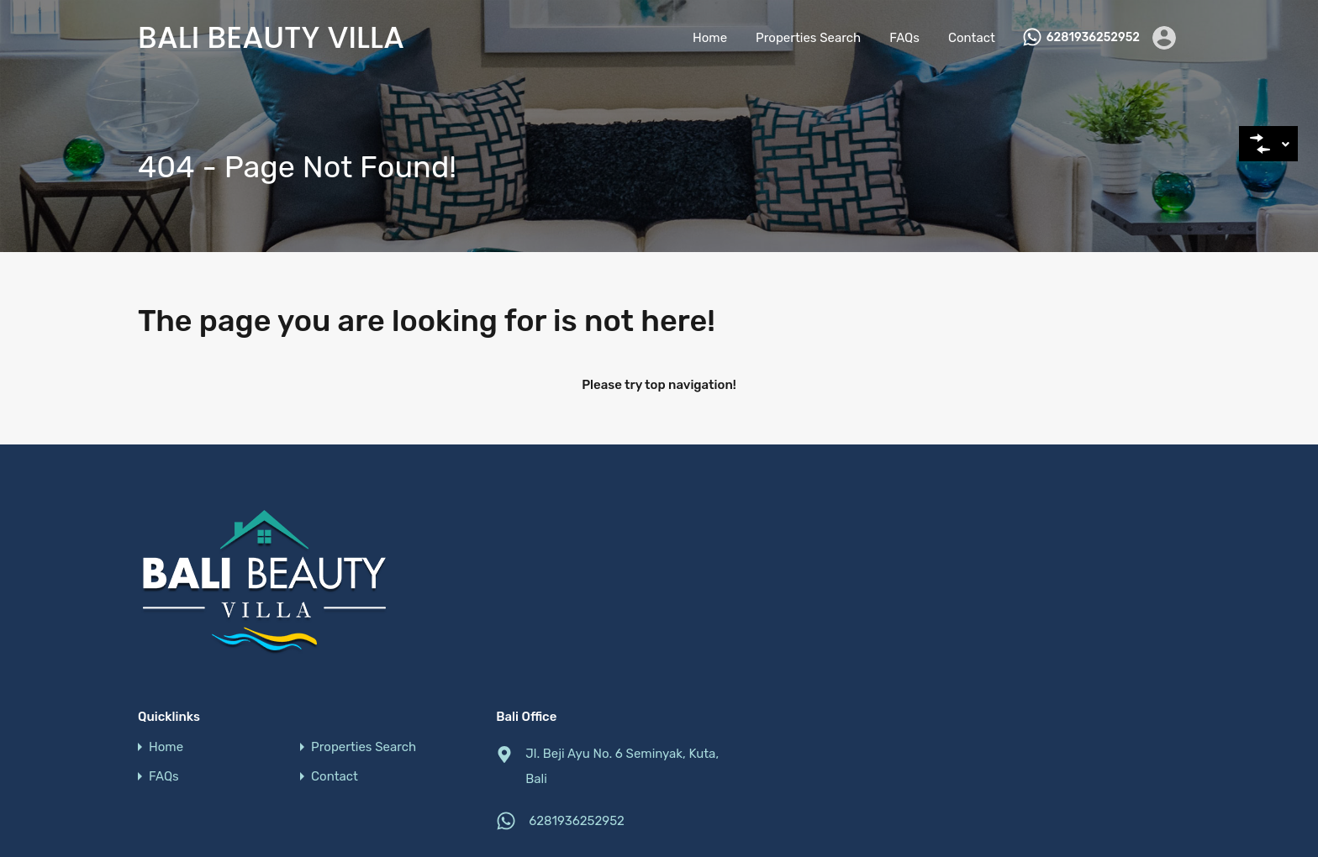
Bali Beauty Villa (271, 38)
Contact (971, 37)
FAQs (904, 37)
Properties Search (808, 37)
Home (710, 37)
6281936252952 (1093, 38)
